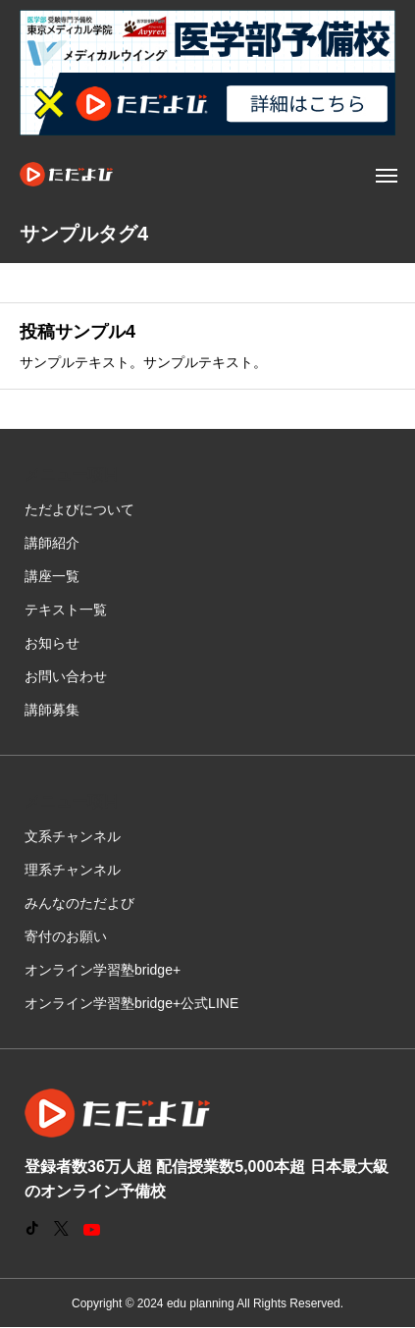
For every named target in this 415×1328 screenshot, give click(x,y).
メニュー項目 (72, 474)
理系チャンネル (73, 869)
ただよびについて (79, 509)
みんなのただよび (79, 903)
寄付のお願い (66, 936)
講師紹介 (52, 543)
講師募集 (52, 709)
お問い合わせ (66, 676)
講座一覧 (52, 576)
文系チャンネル (73, 836)
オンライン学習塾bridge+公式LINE (131, 1003)
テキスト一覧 (66, 609)
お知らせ (52, 643)
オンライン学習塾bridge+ (103, 970)
